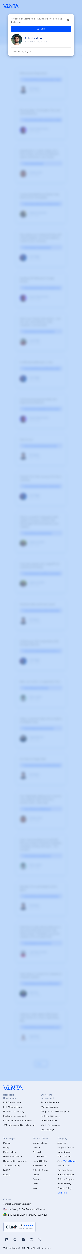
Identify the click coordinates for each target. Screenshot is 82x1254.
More (35, 1188)
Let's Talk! (62, 1192)
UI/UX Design (47, 1129)
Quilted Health (40, 1161)
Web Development (50, 1107)
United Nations (40, 1142)
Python (6, 1142)
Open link (41, 29)
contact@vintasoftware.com (17, 1203)
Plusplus (36, 1179)
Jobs (59, 1161)
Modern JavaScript (12, 1156)
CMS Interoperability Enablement (19, 1125)
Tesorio (36, 1174)
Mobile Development (51, 1125)
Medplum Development (14, 1116)
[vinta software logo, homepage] (13, 1088)
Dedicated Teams (49, 1120)
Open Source (64, 1152)
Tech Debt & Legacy (50, 1116)
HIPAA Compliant (65, 1174)
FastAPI (6, 1170)
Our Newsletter (64, 1170)
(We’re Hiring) (69, 1161)
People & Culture (65, 1147)
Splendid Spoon (40, 1170)
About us (61, 1142)
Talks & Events (64, 1156)
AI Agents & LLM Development (55, 1111)
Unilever (37, 1147)
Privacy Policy (64, 1183)
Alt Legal (37, 1152)
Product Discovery (50, 1102)
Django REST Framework (15, 1161)
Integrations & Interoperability (17, 1120)
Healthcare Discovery (13, 1111)
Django (6, 1147)
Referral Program (65, 1179)
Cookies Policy (64, 1188)
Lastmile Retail (39, 1156)
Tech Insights (63, 1165)
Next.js (6, 1174)
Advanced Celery (11, 1165)
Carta (35, 1183)
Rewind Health (40, 1165)
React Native (9, 1152)
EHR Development (12, 1102)
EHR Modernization (12, 1107)
